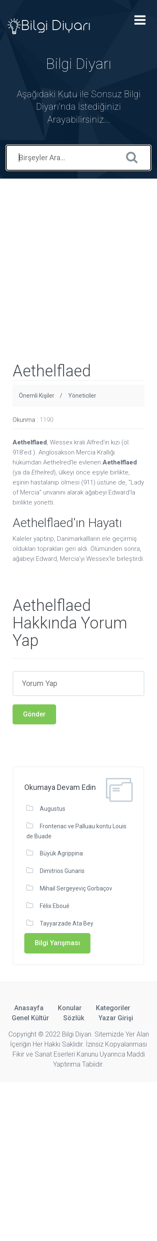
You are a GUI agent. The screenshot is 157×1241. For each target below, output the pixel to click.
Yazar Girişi (115, 1018)
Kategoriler (113, 1008)
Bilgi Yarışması (57, 943)
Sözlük (73, 1018)
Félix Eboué (54, 906)
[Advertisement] (78, 257)
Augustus (52, 808)
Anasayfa (29, 1008)
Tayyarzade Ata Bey (66, 923)
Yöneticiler (82, 395)
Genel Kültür (30, 1018)
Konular (70, 1008)
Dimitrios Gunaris (62, 871)
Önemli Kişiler (36, 395)
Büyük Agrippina (61, 853)
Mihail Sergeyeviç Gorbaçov (76, 888)
